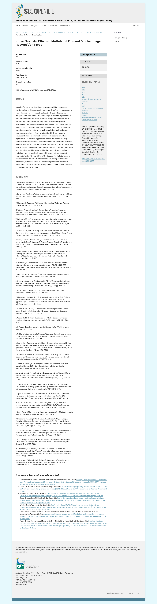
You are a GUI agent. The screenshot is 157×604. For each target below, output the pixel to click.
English (116, 41)
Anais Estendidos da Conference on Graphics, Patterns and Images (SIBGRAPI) (64, 20)
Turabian (84, 115)
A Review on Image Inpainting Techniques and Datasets (82, 487)
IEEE (83, 104)
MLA (83, 106)
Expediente (65, 26)
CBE (83, 97)
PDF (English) (89, 55)
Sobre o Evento (49, 26)
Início (18, 33)
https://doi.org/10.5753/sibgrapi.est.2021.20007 (38, 90)
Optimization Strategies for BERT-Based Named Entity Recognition (70, 493)
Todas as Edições (30, 26)
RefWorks (85, 113)
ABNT (84, 87)
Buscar (135, 26)
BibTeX (84, 94)
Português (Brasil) (120, 38)
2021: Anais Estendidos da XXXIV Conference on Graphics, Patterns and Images (71, 33)
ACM (83, 90)
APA (83, 92)
